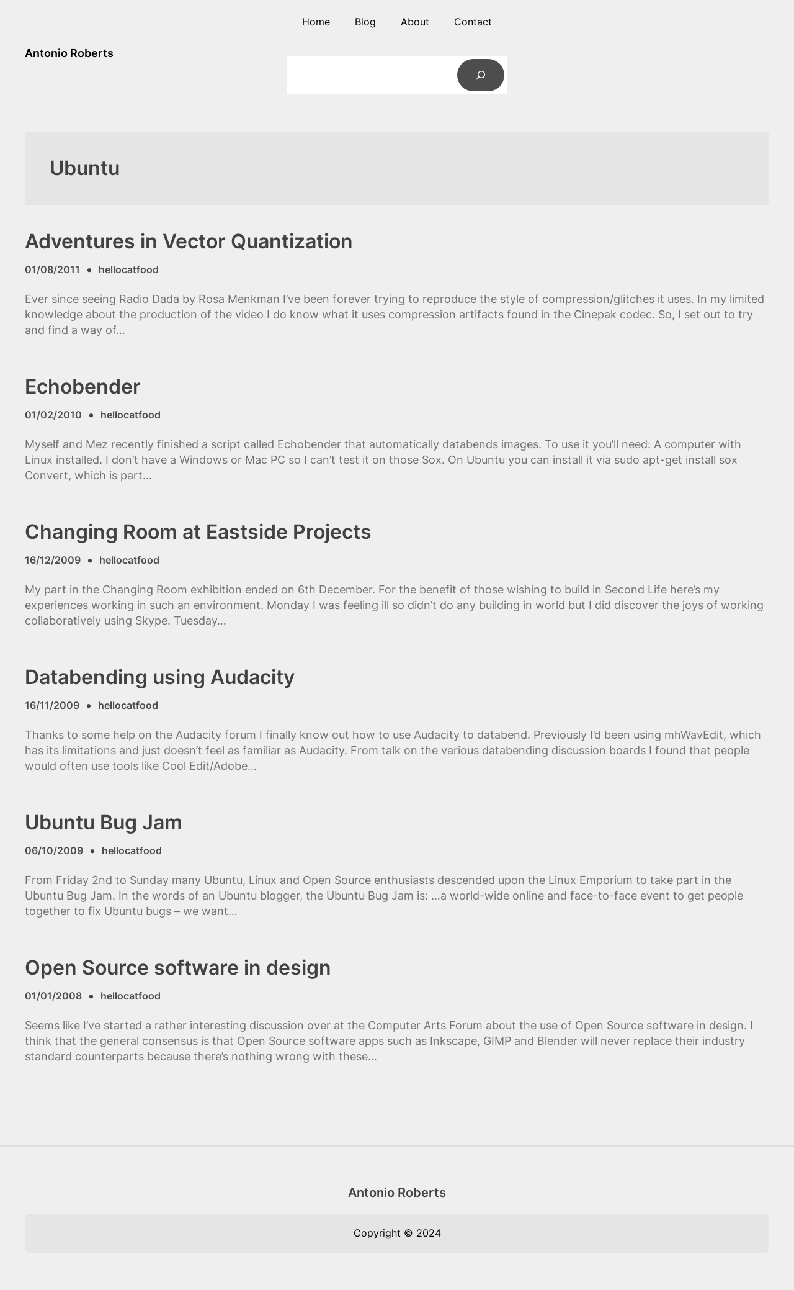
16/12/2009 (53, 560)
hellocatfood (129, 269)
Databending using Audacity (160, 677)
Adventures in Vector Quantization (189, 241)
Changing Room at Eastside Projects (198, 532)
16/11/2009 (52, 705)
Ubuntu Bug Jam (103, 822)
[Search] (480, 75)
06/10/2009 (54, 850)
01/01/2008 (53, 996)
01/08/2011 (52, 269)
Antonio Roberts (69, 53)
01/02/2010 (53, 414)
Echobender (83, 387)
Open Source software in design (178, 968)
